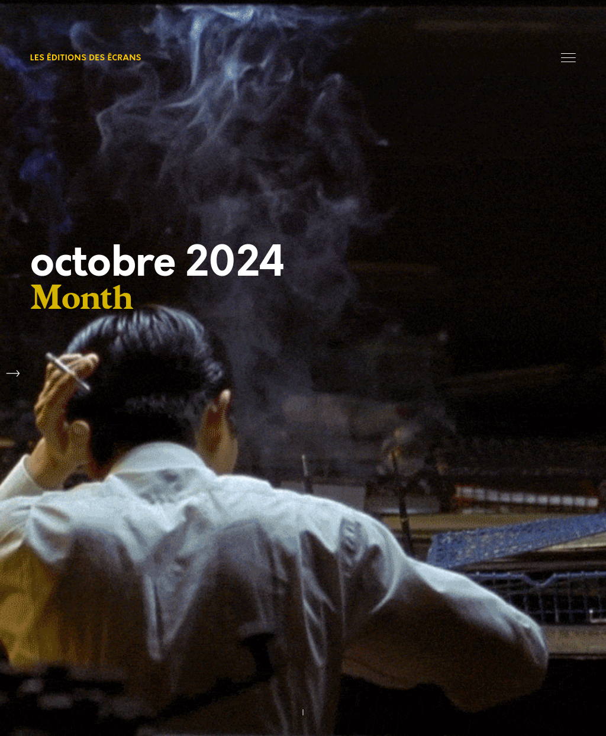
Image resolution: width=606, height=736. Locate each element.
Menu (568, 57)
